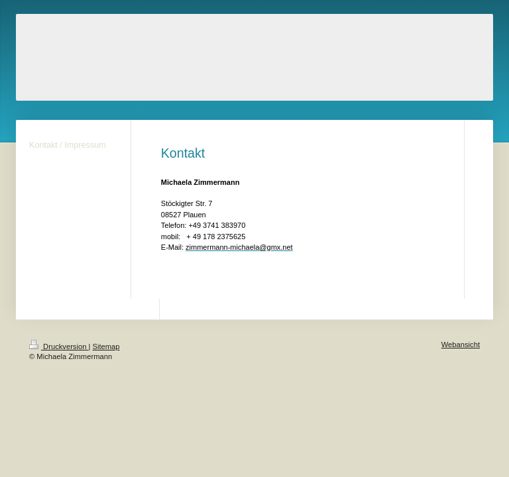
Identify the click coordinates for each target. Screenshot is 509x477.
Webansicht (460, 344)
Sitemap (106, 346)
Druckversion (59, 346)
